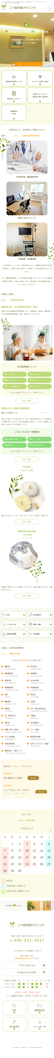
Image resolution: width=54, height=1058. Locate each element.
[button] (49, 830)
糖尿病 (16, 667)
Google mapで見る (27, 972)
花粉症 (41, 702)
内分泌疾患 (41, 681)
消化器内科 (37, 615)
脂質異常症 (16, 674)
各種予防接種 (11, 634)
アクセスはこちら (27, 965)
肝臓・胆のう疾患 (16, 730)
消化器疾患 (41, 723)
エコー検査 (41, 730)
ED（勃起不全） (16, 716)
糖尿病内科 (40, 1010)
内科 (8, 615)
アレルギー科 (11, 624)
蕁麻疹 (16, 709)
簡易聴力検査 (41, 737)
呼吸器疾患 (41, 688)
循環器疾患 (16, 688)
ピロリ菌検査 (16, 737)
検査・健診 (37, 624)
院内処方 (41, 667)
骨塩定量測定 (16, 744)
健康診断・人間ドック (16, 751)
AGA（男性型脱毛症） (41, 709)
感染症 (16, 723)
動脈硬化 (16, 702)
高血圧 (41, 695)
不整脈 (41, 716)
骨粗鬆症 (41, 674)
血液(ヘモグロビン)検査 (41, 744)
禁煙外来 (16, 681)
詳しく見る (27, 400)
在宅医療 (36, 634)
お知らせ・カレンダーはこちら (27, 64)
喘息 (16, 695)
